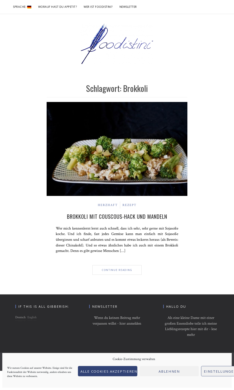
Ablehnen (169, 371)
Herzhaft (108, 205)
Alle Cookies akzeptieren (108, 371)
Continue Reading (117, 270)
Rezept (129, 205)
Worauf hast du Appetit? (57, 7)
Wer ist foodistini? (98, 7)
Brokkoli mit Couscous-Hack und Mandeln (117, 216)
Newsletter (128, 7)
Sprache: (22, 7)
